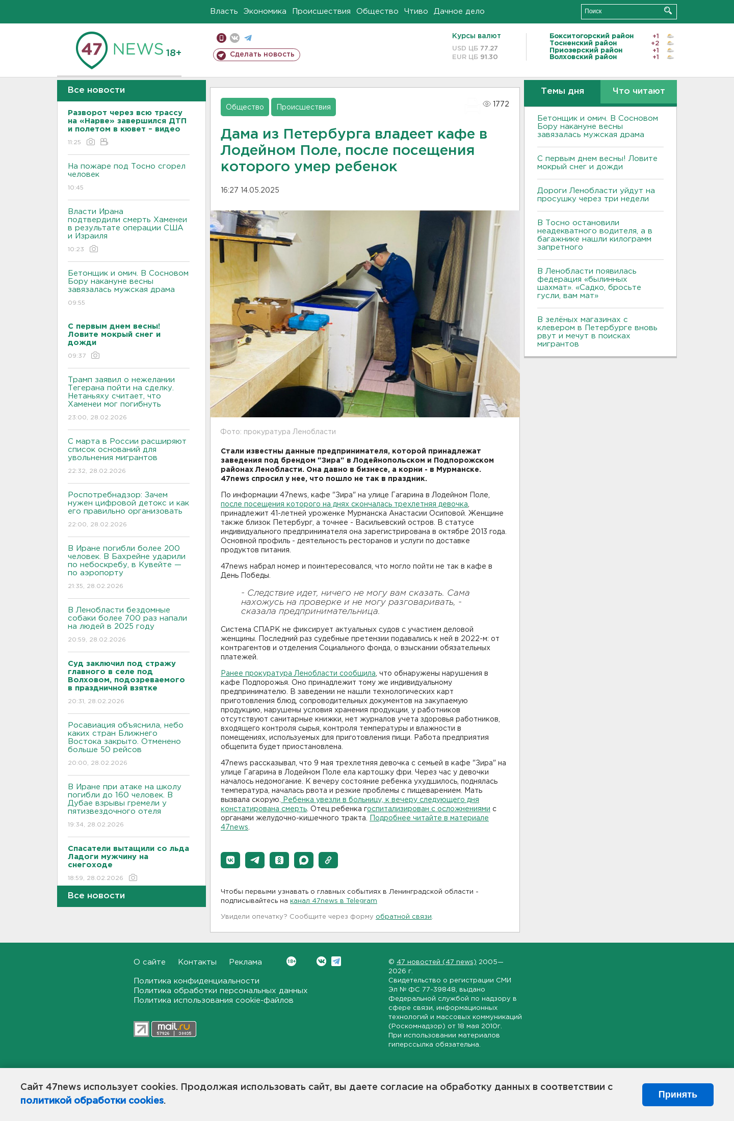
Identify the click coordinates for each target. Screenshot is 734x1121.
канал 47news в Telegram (333, 901)
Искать (668, 10)
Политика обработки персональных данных (221, 990)
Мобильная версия (221, 38)
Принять (678, 1094)
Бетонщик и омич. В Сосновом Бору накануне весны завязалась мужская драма (129, 288)
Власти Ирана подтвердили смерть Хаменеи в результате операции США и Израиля (129, 231)
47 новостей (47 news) (437, 962)
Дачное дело (459, 11)
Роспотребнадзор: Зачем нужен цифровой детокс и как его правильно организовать (129, 510)
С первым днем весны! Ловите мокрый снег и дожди (597, 162)
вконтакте (235, 38)
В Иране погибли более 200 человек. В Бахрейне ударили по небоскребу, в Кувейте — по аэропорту (129, 568)
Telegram (336, 961)
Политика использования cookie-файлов (214, 1000)
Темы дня (562, 91)
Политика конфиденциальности (196, 981)
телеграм (248, 38)
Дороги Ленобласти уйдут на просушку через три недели (596, 195)
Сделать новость (262, 54)
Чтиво (416, 11)
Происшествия (321, 11)
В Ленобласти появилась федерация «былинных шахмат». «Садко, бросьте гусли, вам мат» (589, 283)
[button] (230, 860)
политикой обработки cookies (92, 1101)
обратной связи (404, 917)
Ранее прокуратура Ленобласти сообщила (298, 674)
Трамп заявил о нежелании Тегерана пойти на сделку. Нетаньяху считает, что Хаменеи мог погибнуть (129, 399)
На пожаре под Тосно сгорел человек (129, 177)
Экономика (265, 11)
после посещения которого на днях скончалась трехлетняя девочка (344, 504)
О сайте (150, 962)
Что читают (639, 91)
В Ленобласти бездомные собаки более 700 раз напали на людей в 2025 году (129, 625)
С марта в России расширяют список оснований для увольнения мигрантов (129, 456)
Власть (224, 11)
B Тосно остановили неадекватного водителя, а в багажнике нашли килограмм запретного (594, 235)
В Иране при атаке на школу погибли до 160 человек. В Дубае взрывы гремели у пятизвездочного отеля (129, 806)
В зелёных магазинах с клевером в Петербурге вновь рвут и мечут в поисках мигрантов (597, 332)
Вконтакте (291, 961)
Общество (377, 11)
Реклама (245, 962)
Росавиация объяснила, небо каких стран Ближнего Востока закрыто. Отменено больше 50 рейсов (129, 744)
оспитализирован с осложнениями (428, 809)
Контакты (197, 962)
